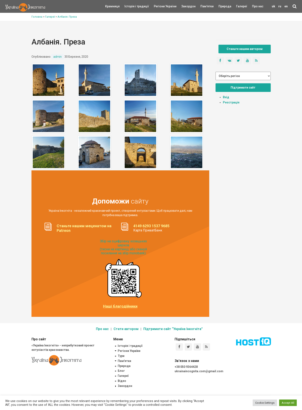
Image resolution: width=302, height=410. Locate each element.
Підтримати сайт (243, 87)
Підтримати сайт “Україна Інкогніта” (173, 329)
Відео (122, 381)
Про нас (257, 6)
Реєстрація (231, 102)
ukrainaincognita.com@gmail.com (199, 371)
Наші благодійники (120, 306)
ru (279, 6)
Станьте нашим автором (245, 49)
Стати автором (126, 329)
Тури (121, 356)
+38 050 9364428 (186, 366)
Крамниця (112, 6)
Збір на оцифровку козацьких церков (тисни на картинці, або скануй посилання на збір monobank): (123, 247)
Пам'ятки (203, 6)
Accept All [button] (288, 402)
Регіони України (159, 6)
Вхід (226, 97)
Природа (221, 6)
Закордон (184, 6)
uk (273, 6)
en (286, 6)
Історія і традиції (130, 6)
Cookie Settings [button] (265, 402)
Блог (121, 370)
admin (57, 56)
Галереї (241, 6)
